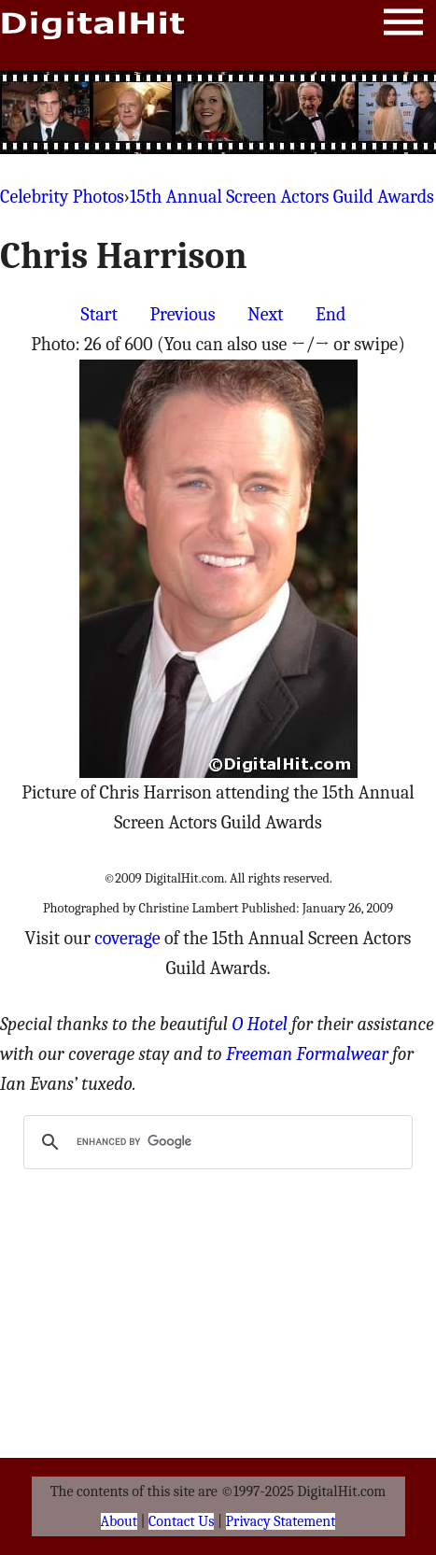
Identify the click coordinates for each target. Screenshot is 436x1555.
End (330, 314)
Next (265, 314)
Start (99, 314)
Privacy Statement (281, 1521)
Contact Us (181, 1521)
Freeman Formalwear (307, 1054)
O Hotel (260, 1024)
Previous (182, 314)
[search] (215, 1142)
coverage (127, 938)
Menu (403, 25)
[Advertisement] (218, 112)
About (119, 1521)
